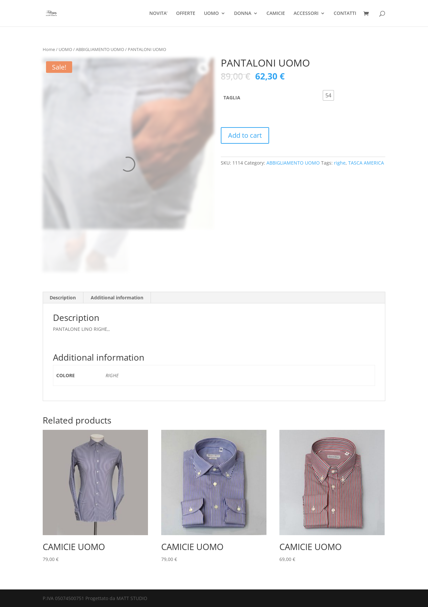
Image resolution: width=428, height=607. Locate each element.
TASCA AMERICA (366, 163)
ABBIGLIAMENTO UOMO (100, 49)
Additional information (117, 297)
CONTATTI (345, 13)
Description (63, 297)
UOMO (211, 13)
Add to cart (245, 135)
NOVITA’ (158, 13)
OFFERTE (185, 13)
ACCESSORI (306, 13)
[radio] (328, 95)
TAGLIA (231, 97)
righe (340, 163)
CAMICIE (275, 13)
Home (49, 49)
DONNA (242, 13)
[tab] (62, 297)
